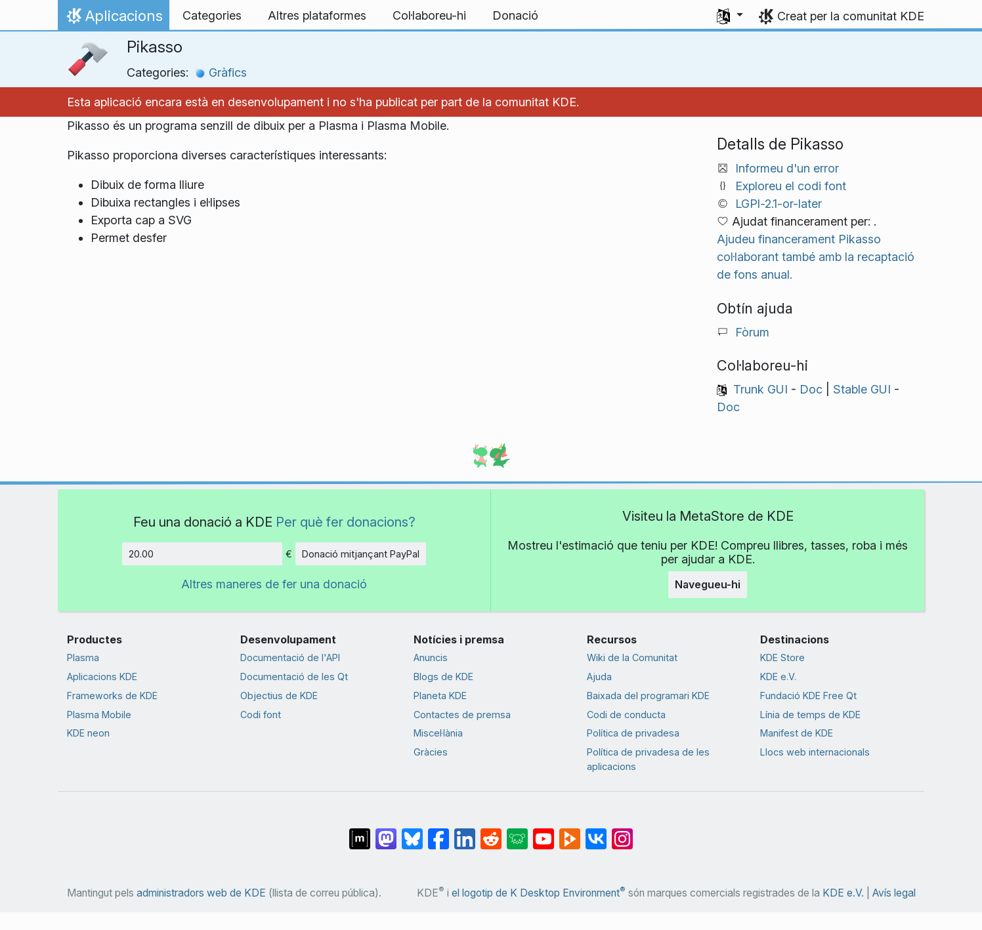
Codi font (260, 714)
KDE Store (782, 657)
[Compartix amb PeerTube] (569, 831)
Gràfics (221, 72)
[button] (730, 15)
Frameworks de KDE (112, 695)
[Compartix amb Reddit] (491, 831)
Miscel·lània (438, 732)
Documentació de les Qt (294, 676)
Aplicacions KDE (102, 676)
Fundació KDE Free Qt (808, 695)
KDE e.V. (778, 676)
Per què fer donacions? (346, 522)
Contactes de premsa (462, 714)
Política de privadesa (633, 732)
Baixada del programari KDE (648, 695)
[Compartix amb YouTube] (543, 831)
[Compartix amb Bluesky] (412, 831)
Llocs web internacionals (815, 752)
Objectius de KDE (279, 695)
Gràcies (431, 752)
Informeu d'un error (787, 168)
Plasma (83, 657)
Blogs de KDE (443, 676)
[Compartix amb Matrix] (359, 831)
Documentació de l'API (290, 657)
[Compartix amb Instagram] (622, 831)
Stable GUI (862, 389)
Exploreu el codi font (790, 186)
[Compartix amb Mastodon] (385, 831)
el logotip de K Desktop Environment (539, 893)
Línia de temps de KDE (810, 714)
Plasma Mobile (99, 714)
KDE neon (88, 732)
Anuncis (431, 657)
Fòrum (752, 332)
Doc (811, 389)
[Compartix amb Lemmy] (517, 831)
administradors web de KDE (201, 893)
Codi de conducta (626, 714)
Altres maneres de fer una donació (274, 584)
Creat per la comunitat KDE (850, 16)
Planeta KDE (440, 695)
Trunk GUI (760, 389)
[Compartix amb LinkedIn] (464, 831)
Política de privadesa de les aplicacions (648, 759)
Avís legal (894, 893)
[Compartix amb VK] (596, 831)
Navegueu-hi (707, 584)
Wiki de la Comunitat (632, 657)
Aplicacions (113, 19)
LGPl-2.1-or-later (778, 204)
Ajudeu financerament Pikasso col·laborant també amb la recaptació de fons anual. (815, 256)
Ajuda (599, 676)
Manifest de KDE (796, 732)
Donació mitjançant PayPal (360, 553)
